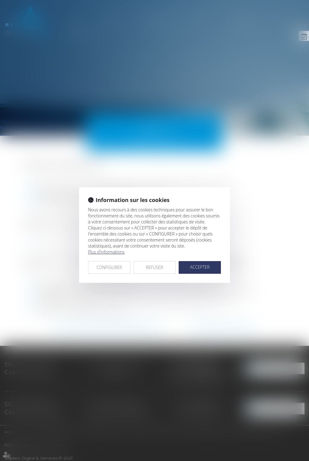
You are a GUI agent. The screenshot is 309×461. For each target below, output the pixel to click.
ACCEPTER (199, 267)
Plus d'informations (106, 252)
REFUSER (154, 267)
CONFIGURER (109, 267)
